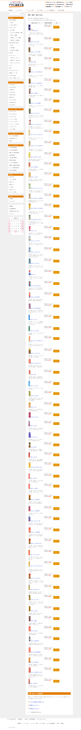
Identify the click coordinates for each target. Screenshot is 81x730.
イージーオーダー (19, 10)
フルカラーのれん (13, 116)
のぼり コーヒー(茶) (35, 41)
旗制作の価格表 (12, 155)
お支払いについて (13, 189)
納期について (12, 184)
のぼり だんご (34, 406)
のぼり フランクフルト (35, 554)
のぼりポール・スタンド (15, 57)
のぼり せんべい (34, 436)
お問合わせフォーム (34, 708)
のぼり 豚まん (34, 446)
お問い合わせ (12, 176)
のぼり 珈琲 (33, 61)
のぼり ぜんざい (33, 425)
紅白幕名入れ (12, 89)
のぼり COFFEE (34, 93)
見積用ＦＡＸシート (34, 705)
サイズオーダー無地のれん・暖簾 (16, 32)
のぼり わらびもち (34, 395)
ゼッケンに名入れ (13, 99)
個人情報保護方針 (13, 208)
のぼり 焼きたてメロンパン (36, 219)
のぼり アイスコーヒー (35, 113)
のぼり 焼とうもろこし (35, 589)
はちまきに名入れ (13, 87)
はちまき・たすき (13, 27)
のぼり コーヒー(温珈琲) (36, 103)
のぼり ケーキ (34, 230)
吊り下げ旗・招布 (13, 75)
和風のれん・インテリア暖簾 (16, 37)
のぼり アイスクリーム (35, 251)
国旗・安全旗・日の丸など (14, 42)
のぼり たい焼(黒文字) (35, 499)
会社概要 (11, 198)
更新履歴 (11, 206)
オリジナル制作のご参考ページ (36, 701)
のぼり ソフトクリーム (35, 240)
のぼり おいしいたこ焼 (35, 520)
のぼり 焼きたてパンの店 (36, 156)
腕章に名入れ (12, 97)
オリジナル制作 (40, 10)
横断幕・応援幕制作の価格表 (15, 165)
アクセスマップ (12, 201)
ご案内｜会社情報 (61, 10)
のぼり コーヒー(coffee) (35, 51)
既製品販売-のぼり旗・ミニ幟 (36, 712)
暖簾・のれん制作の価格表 (14, 152)
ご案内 (58, 723)
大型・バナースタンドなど (15, 62)
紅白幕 (12, 22)
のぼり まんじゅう (34, 416)
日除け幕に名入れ (13, 102)
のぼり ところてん (34, 385)
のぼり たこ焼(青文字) (35, 510)
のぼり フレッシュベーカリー (37, 188)
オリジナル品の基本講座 (14, 135)
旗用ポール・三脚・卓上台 (15, 60)
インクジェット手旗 (13, 119)
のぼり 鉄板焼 (34, 620)
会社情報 (62, 723)
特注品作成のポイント (13, 138)
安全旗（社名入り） (13, 94)
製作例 (11, 140)
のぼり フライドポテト (35, 578)
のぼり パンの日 (34, 176)
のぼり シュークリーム (35, 353)
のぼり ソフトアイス (35, 263)
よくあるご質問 (13, 179)
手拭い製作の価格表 (13, 170)
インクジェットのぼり (13, 121)
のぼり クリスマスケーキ (36, 363)
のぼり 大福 (33, 374)
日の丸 (12, 45)
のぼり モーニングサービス (36, 124)
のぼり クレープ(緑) (34, 330)
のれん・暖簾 (12, 30)
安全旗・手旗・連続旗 (14, 50)
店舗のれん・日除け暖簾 (15, 40)
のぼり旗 (11, 52)
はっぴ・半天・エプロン (14, 70)
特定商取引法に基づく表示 (14, 211)
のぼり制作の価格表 (13, 157)
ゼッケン (11, 65)
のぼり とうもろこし (35, 599)
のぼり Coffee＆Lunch (33, 30)
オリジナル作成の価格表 (50, 723)
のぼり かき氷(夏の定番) (36, 308)
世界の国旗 (13, 47)
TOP (12, 719)
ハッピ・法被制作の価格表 (14, 167)
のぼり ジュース (33, 319)
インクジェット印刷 (29, 10)
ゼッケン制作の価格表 (13, 162)
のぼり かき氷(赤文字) (35, 296)
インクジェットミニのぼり (14, 124)
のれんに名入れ (12, 92)
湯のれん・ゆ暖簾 (14, 35)
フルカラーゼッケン (13, 126)
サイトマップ (12, 213)
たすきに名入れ (12, 84)
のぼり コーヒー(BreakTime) (36, 83)
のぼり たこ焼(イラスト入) (36, 543)
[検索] (15, 14)
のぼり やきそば (34, 630)
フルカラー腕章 (12, 129)
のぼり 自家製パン (34, 166)
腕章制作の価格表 (13, 160)
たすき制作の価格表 (13, 147)
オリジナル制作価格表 (50, 10)
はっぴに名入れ (12, 104)
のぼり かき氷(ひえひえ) (36, 285)
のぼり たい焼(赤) (34, 488)
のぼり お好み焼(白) (35, 640)
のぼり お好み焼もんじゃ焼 (36, 672)
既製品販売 (11, 10)
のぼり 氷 (33, 274)
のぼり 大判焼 (33, 478)
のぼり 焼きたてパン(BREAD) (37, 198)
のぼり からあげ (34, 610)
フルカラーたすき (13, 111)
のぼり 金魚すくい (34, 683)
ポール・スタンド (13, 55)
